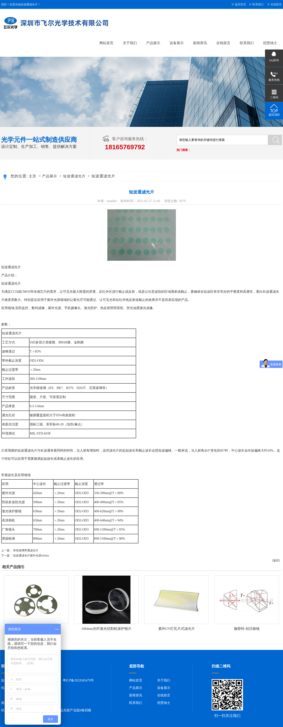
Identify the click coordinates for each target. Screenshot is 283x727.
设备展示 (177, 43)
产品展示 (153, 43)
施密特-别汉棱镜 (247, 629)
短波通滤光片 (74, 176)
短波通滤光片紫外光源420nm (31, 555)
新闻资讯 (200, 43)
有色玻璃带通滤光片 (25, 550)
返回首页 (240, 4)
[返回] (276, 560)
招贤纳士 (270, 43)
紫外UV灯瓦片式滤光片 (176, 629)
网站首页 (106, 43)
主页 (32, 176)
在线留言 (276, 4)
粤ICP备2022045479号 (78, 680)
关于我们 (130, 43)
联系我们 (258, 4)
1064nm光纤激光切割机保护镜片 (106, 629)
